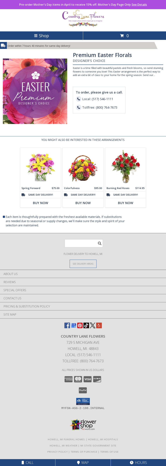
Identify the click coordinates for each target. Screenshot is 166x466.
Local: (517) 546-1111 (83, 354)
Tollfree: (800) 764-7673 (83, 361)
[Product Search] (84, 243)
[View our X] (92, 327)
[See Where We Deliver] (83, 263)
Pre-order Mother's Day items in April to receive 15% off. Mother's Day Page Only (83, 5)
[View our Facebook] (67, 327)
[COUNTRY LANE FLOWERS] (83, 26)
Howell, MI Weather (63, 445)
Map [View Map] (83, 462)
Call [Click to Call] (28, 462)
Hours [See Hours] (138, 462)
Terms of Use (109, 451)
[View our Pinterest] (80, 327)
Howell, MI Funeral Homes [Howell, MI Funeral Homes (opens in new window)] (66, 439)
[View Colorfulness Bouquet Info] (83, 166)
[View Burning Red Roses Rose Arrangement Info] (125, 166)
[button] (83, 401)
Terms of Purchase (84, 451)
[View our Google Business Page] (73, 327)
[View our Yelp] (99, 327)
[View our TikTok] (86, 327)
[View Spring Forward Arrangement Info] (40, 166)
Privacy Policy (57, 451)
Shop (41, 35)
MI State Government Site (98, 445)
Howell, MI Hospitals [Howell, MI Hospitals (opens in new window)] (103, 439)
